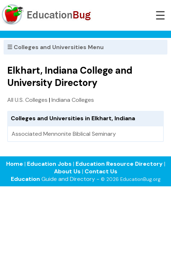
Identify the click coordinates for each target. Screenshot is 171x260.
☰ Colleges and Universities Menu (55, 47)
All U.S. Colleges (27, 100)
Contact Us (101, 171)
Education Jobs (49, 164)
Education (25, 179)
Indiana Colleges (72, 100)
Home (14, 164)
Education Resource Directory (119, 164)
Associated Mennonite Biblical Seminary (64, 134)
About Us (67, 171)
